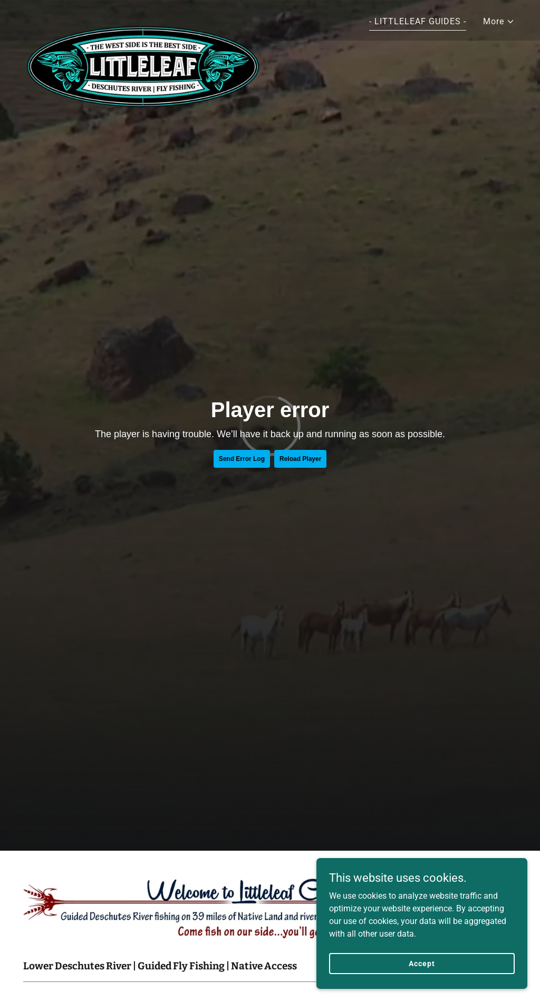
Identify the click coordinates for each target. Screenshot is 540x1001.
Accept (422, 963)
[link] (143, 18)
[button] (499, 21)
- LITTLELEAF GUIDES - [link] (417, 21)
